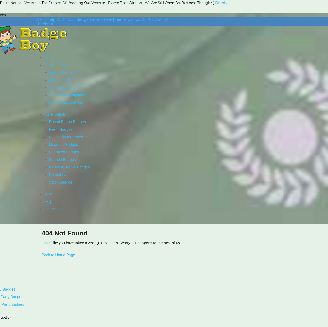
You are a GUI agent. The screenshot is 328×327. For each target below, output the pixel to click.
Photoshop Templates (67, 95)
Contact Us (53, 209)
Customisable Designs (67, 87)
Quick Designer (62, 80)
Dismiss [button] (221, 3)
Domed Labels (61, 175)
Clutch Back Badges (66, 137)
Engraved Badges (64, 152)
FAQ (47, 201)
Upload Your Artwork (66, 103)
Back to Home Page (58, 255)
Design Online (55, 65)
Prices (49, 194)
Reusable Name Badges (69, 167)
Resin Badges (60, 129)
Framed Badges (62, 160)
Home (49, 57)
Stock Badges (60, 182)
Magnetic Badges (63, 144)
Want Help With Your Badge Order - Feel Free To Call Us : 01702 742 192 (101, 19)
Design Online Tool (65, 72)
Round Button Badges (67, 122)
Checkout (44, 24)
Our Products (55, 114)
